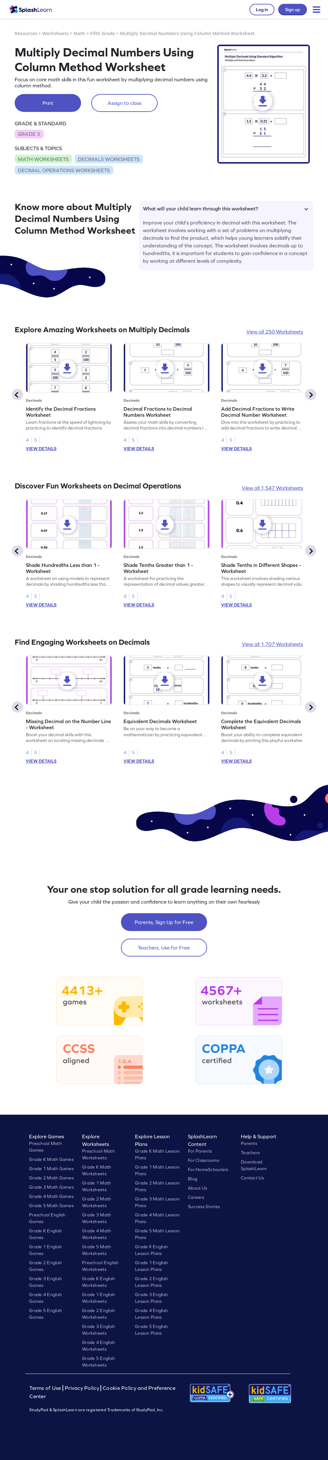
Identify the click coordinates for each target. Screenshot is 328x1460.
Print (47, 103)
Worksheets (55, 33)
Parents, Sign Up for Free (164, 922)
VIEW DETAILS (41, 448)
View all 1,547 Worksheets (272, 488)
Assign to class (124, 103)
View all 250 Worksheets (274, 331)
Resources (26, 33)
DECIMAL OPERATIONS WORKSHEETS (64, 170)
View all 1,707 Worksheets (272, 644)
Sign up (292, 9)
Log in (262, 9)
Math (79, 33)
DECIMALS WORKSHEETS (108, 159)
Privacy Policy (82, 1388)
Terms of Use (46, 1388)
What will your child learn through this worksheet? (225, 208)
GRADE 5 (29, 134)
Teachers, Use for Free (164, 947)
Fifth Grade (102, 33)
